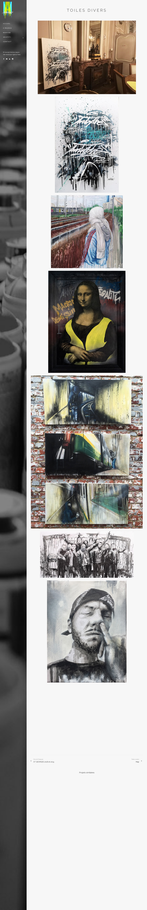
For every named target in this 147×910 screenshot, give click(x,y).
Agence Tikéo (16, 54)
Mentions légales (15, 52)
